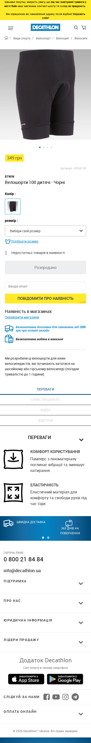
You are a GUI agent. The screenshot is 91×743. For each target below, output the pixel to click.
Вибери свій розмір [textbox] (25, 211)
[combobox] (45, 211)
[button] (43, 518)
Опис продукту (45, 379)
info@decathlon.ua (22, 551)
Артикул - (67, 148)
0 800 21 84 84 (23, 539)
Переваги (45, 369)
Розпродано (45, 247)
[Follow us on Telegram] (75, 677)
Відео (46, 390)
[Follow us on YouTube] (56, 677)
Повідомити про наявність (45, 278)
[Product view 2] (43, 127)
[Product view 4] (51, 127)
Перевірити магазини (22, 297)
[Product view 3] (47, 127)
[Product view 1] (40, 127)
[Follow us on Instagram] (65, 677)
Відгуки (45, 400)
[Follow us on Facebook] (46, 677)
